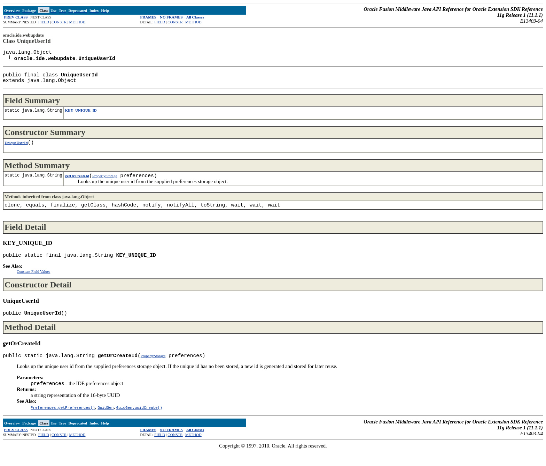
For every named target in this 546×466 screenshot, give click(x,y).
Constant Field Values (33, 282)
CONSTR (59, 22)
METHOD (77, 22)
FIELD (43, 22)
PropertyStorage (104, 183)
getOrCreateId (77, 183)
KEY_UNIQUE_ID (81, 115)
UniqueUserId (16, 149)
